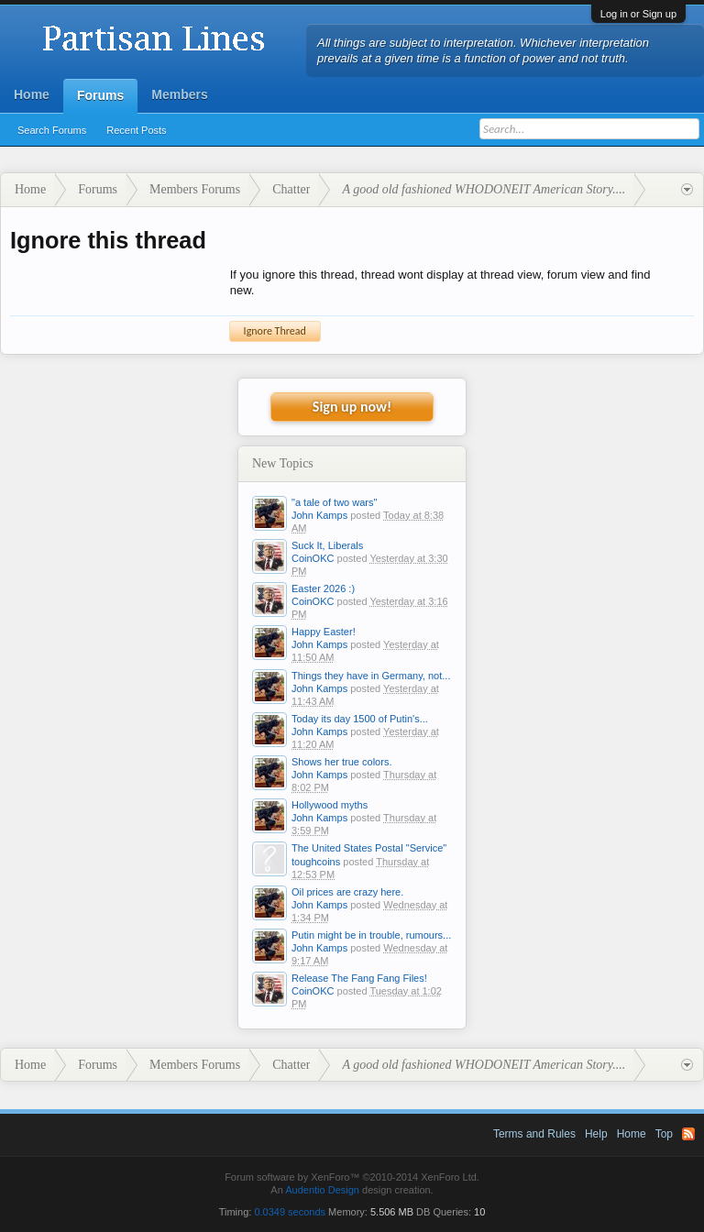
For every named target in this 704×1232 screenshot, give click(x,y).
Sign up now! (352, 406)
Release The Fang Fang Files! (359, 978)
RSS (688, 1134)
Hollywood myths (330, 804)
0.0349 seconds (289, 1211)
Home (32, 94)
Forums (100, 95)
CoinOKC (313, 558)
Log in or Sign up (638, 13)
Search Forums (51, 130)
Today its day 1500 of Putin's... (360, 718)
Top (664, 1134)
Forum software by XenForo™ (352, 1177)
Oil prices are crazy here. (347, 891)
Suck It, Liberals (327, 545)
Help (596, 1134)
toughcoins (316, 861)
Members (179, 94)
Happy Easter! (324, 631)
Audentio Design (322, 1189)
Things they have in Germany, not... (371, 675)
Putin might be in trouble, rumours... (371, 935)
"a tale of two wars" (334, 502)
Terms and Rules (534, 1134)
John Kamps (319, 515)
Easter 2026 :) (323, 588)
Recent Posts (136, 130)
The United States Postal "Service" (369, 847)
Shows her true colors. (341, 761)
